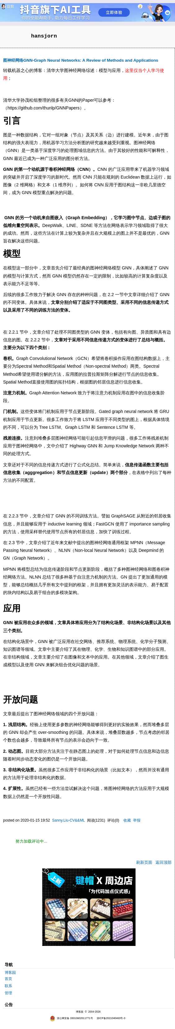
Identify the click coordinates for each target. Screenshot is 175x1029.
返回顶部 (163, 862)
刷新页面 (144, 862)
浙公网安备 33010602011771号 (71, 1018)
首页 (8, 979)
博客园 (10, 972)
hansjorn (44, 36)
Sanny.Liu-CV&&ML (68, 820)
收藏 (127, 820)
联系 (8, 986)
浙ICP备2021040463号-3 (111, 1018)
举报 (136, 820)
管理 (8, 993)
